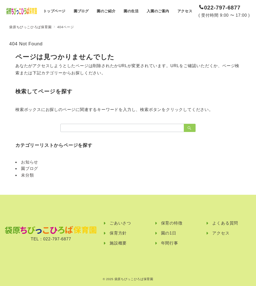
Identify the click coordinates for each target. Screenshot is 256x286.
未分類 (27, 175)
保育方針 (118, 233)
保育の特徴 (172, 223)
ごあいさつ (120, 223)
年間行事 (169, 243)
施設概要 (118, 243)
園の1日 (168, 233)
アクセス (220, 233)
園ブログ (29, 168)
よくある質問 (225, 223)
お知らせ (29, 162)
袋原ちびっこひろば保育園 (133, 279)
